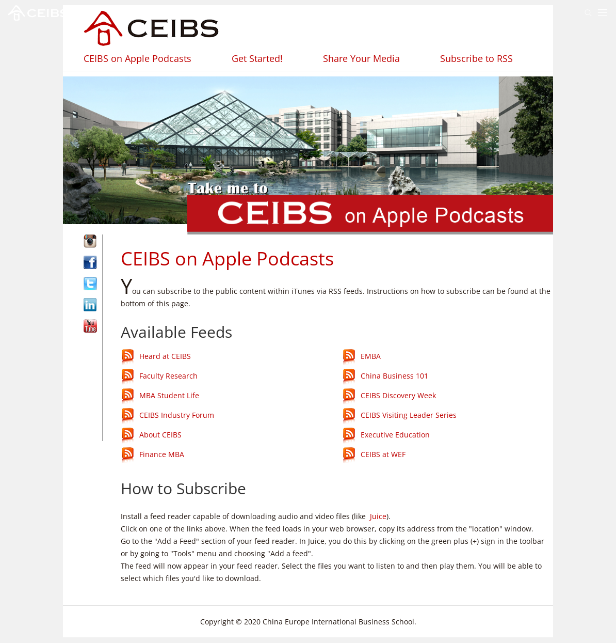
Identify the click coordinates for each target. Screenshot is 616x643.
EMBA (371, 357)
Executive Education (395, 435)
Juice (378, 516)
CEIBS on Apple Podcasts (137, 58)
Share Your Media (361, 58)
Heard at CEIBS (165, 357)
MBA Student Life (169, 396)
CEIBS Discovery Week (398, 396)
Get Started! (257, 58)
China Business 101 (394, 376)
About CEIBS (160, 435)
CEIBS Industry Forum (176, 415)
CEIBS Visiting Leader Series (409, 415)
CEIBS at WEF (383, 455)
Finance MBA (161, 455)
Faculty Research (168, 376)
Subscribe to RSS (476, 58)
